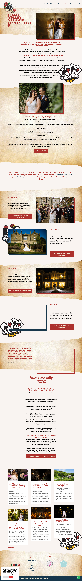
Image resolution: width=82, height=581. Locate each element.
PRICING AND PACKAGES (32, 568)
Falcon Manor (68, 237)
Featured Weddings (12, 533)
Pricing (44, 4)
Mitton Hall (51, 312)
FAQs (32, 567)
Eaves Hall (22, 531)
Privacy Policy (45, 578)
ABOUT (32, 564)
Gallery (36, 4)
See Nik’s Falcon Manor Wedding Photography (62, 254)
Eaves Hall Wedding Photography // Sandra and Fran (16, 526)
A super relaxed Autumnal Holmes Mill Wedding (40, 486)
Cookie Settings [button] (5, 577)
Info (51, 4)
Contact (62, 4)
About (40, 4)
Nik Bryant (12, 490)
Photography (34, 491)
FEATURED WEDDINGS (32, 560)
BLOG (32, 565)
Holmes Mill (10, 202)
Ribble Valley (11, 491)
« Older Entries (11, 547)
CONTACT (32, 570)
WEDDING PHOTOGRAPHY (32, 559)
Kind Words (57, 4)
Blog (48, 4)
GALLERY (32, 562)
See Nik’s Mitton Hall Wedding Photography (61, 327)
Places (66, 4)
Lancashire (23, 490)
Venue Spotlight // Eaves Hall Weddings (39, 523)
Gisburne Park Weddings (62, 485)
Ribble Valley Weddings (62, 521)
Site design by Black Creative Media (35, 578)
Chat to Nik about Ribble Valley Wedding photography (41, 456)
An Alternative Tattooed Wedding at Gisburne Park (17, 486)
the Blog (20, 177)
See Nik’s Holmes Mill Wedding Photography (20, 216)
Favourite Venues (73, 4)
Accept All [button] (11, 577)
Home (32, 4)
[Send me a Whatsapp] (78, 577)
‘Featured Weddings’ (65, 175)
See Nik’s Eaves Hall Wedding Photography (20, 291)
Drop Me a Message (41, 151)
